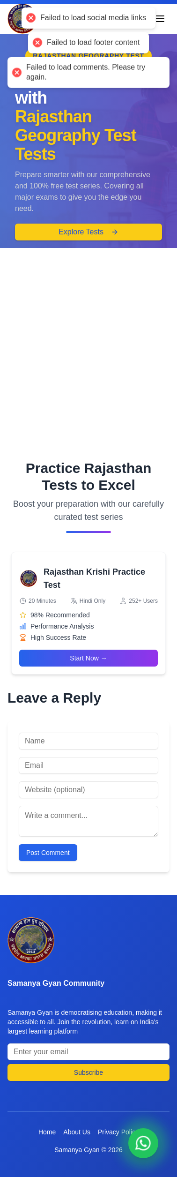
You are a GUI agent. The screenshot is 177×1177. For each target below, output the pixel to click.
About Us (76, 1132)
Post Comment (48, 852)
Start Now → (88, 658)
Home (47, 1132)
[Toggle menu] (160, 18)
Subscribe (88, 1072)
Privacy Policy (118, 1132)
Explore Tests (88, 232)
